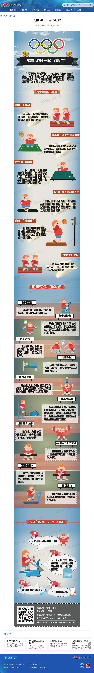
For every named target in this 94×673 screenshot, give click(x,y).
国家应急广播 (4, 16)
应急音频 (69, 10)
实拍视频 (35, 10)
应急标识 (80, 10)
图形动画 (47, 10)
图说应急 (58, 10)
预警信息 (13, 10)
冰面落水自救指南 (56, 641)
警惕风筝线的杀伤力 (13, 641)
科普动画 (24, 10)
